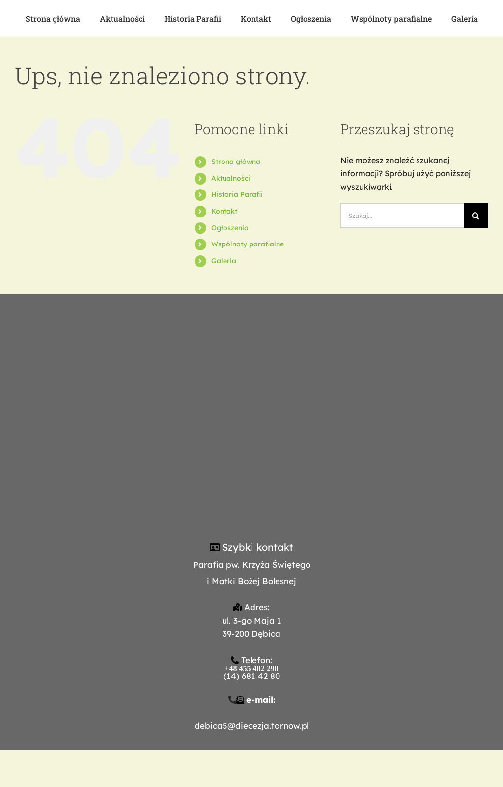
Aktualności (230, 178)
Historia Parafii (237, 194)
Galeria (223, 260)
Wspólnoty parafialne (247, 244)
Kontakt (224, 211)
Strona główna (235, 161)
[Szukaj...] (402, 215)
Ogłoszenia (230, 227)
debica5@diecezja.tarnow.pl (252, 725)
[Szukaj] (476, 215)
